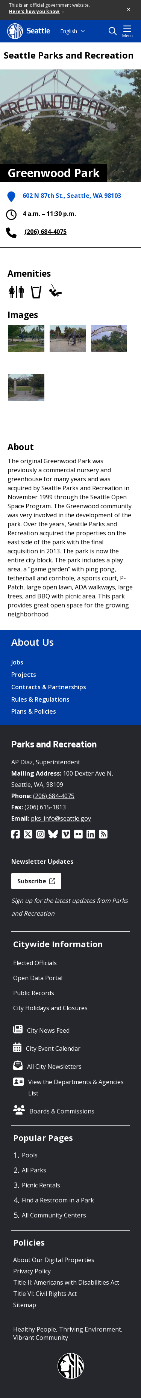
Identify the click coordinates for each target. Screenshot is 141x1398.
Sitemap (24, 1305)
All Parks (34, 1170)
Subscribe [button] (36, 881)
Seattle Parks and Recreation (69, 55)
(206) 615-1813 (45, 807)
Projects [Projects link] (23, 674)
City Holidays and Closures (50, 1008)
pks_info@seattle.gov (61, 818)
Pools (30, 1155)
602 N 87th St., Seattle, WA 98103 (72, 195)
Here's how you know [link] (36, 11)
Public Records (33, 993)
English (68, 31)
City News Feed (48, 1030)
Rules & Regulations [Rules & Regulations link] (40, 699)
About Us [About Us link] (32, 642)
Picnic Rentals (41, 1185)
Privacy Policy (32, 1271)
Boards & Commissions (61, 1111)
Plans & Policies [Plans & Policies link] (33, 711)
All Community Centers (54, 1215)
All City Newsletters (54, 1066)
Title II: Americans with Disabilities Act (66, 1282)
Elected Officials (35, 963)
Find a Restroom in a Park (58, 1200)
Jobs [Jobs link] (17, 662)
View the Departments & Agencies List (76, 1087)
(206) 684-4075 (45, 231)
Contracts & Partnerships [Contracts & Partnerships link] (48, 687)
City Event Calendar (53, 1048)
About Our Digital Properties (53, 1260)
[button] (128, 9)
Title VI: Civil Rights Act (45, 1294)
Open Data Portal (37, 978)
